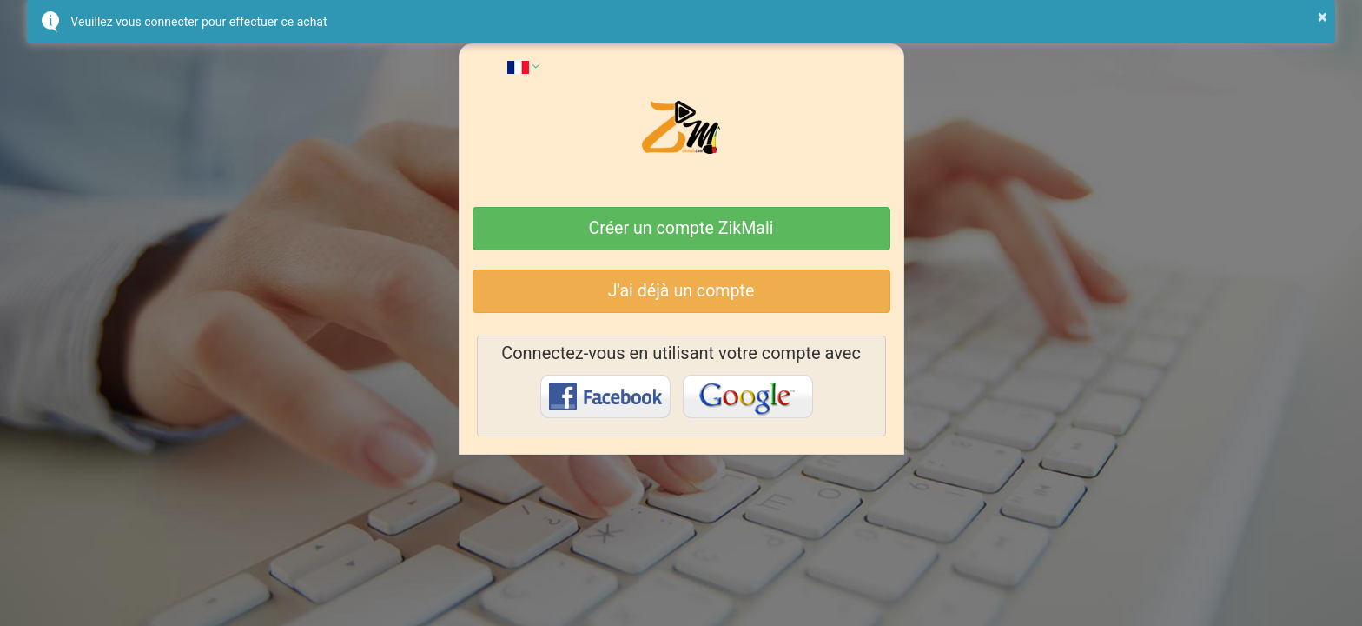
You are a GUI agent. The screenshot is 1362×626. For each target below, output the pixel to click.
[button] (523, 66)
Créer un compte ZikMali (681, 228)
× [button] (1322, 16)
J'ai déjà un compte (681, 291)
